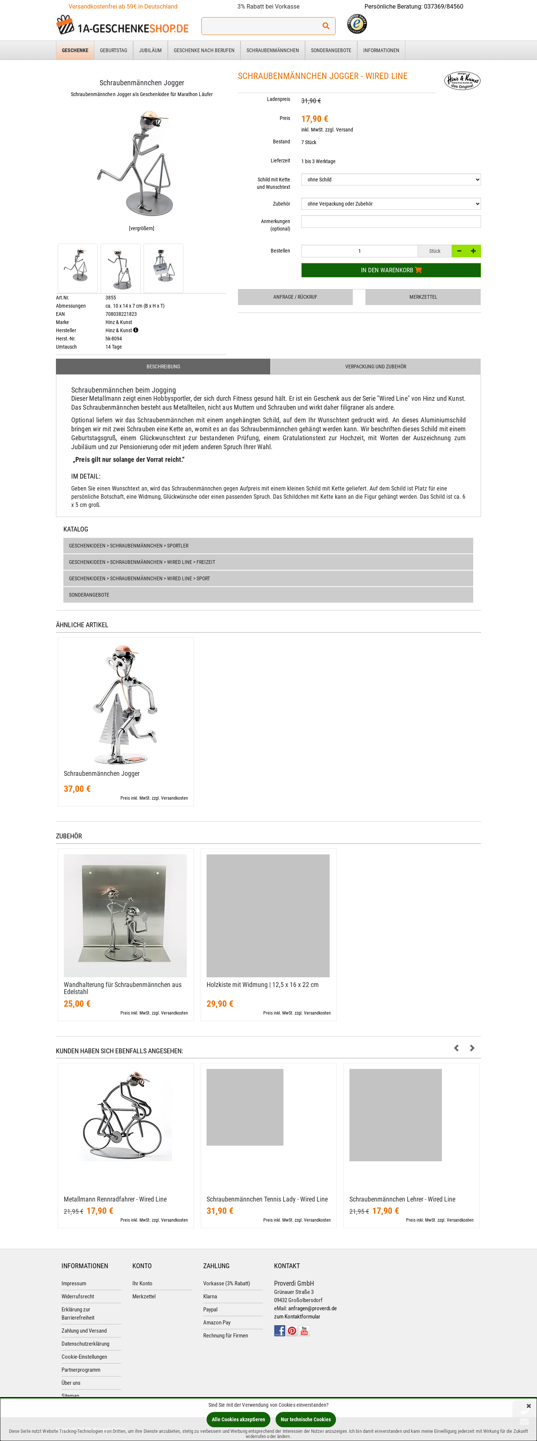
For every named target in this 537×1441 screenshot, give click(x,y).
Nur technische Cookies (306, 1419)
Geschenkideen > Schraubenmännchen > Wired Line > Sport (139, 579)
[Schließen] (529, 1406)
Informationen (381, 50)
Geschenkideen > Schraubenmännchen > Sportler (128, 546)
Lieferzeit (280, 161)
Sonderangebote (331, 50)
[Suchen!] (326, 26)
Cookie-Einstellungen (84, 1357)
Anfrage (295, 297)
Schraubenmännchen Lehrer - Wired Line (402, 1200)
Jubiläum (150, 50)
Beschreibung (163, 367)
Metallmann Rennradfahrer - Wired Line (115, 1200)
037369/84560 (444, 6)
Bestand (281, 142)
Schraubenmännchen (272, 50)
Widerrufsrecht (78, 1297)
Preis (285, 118)
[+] (473, 251)
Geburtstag (113, 50)
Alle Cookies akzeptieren (238, 1419)
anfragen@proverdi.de (312, 1309)
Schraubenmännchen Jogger (101, 774)
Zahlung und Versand (84, 1331)
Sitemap (70, 1396)
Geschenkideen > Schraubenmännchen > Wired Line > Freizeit (142, 563)
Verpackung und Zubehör (375, 367)
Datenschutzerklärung (85, 1344)
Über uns (71, 1383)
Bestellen (280, 251)
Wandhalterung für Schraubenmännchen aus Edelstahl (123, 989)
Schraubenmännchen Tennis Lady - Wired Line (267, 1200)
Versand (344, 130)
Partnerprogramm (81, 1370)
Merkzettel (423, 297)
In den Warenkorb (391, 270)
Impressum (74, 1284)
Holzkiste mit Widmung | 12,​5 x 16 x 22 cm (263, 985)
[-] (459, 251)
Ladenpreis (278, 99)
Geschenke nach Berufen (204, 50)
